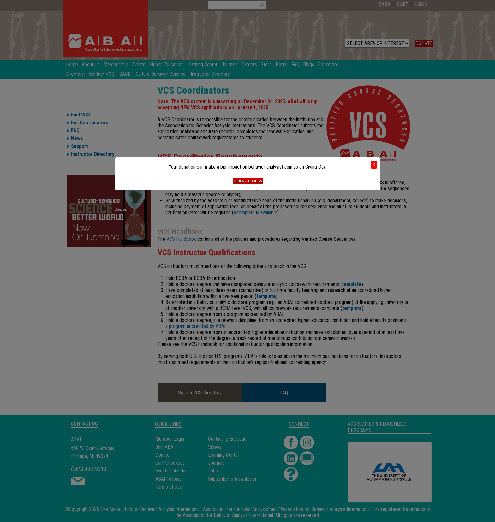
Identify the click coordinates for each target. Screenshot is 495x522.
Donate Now (248, 181)
